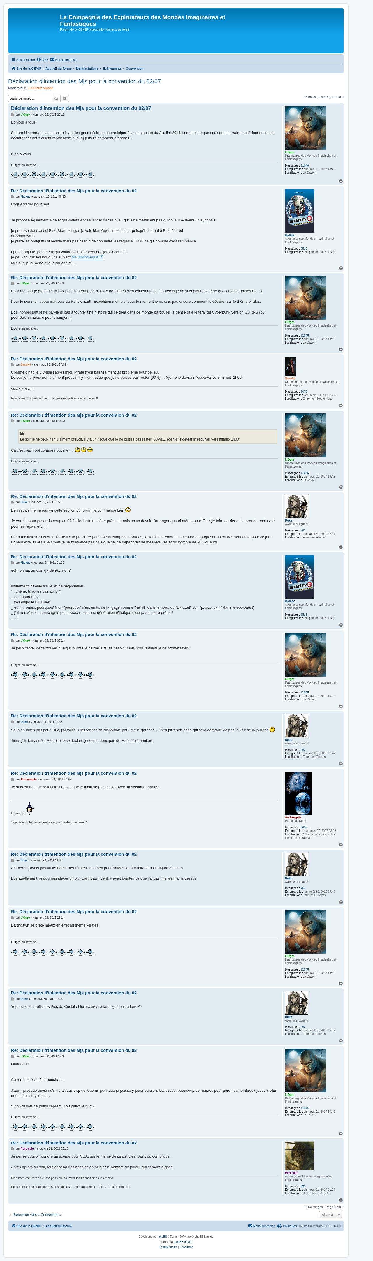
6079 (304, 391)
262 (303, 530)
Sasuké (290, 378)
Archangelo (293, 817)
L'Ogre (289, 152)
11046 (305, 165)
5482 (304, 827)
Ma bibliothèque (84, 257)
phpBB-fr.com (183, 1242)
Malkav (290, 235)
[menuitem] (42, 59)
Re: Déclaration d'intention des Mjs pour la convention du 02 (74, 190)
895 (303, 1186)
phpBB (162, 1236)
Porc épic (291, 1172)
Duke (288, 520)
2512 (304, 248)
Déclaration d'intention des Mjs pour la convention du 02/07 (84, 81)
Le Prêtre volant (41, 88)
